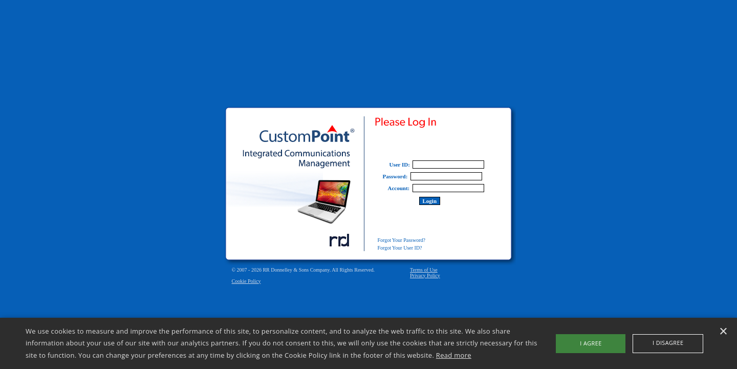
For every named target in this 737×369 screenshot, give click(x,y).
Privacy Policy (425, 275)
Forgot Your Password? (401, 240)
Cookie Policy (246, 281)
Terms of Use (424, 270)
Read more (453, 355)
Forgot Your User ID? (400, 248)
